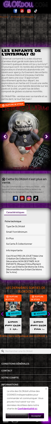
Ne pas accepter (17, 415)
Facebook (15, 11)
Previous (2, 314)
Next (49, 314)
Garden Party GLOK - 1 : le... (20, 326)
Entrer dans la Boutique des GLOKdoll (24, 336)
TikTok (35, 11)
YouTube (22, 11)
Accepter (36, 415)
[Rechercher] (25, 351)
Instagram (29, 11)
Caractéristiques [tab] (15, 212)
